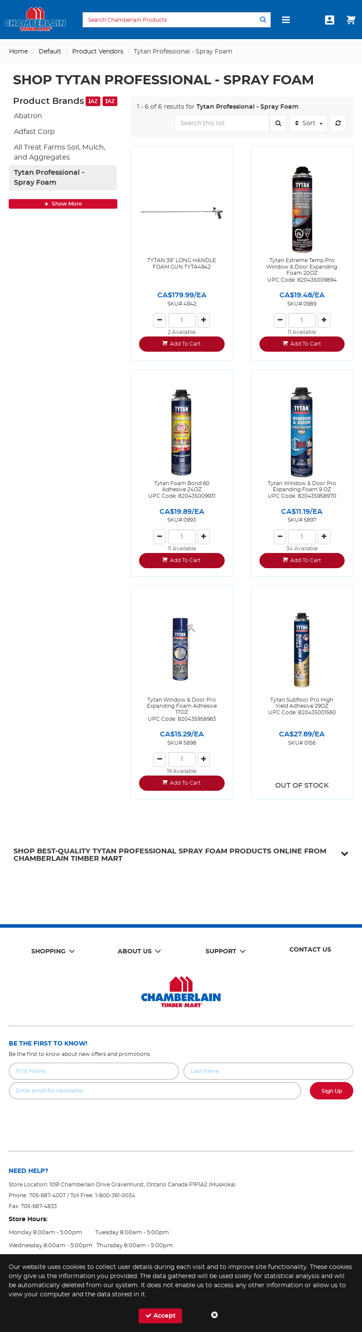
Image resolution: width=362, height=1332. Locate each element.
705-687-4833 (39, 1206)
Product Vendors (97, 52)
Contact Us (310, 950)
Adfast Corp (34, 131)
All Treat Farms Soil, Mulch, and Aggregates (59, 152)
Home (18, 52)
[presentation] (181, 1119)
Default (50, 52)
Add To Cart (185, 343)
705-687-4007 (47, 1195)
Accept (161, 1315)
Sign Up (332, 1091)
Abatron (28, 116)
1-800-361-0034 (115, 1195)
